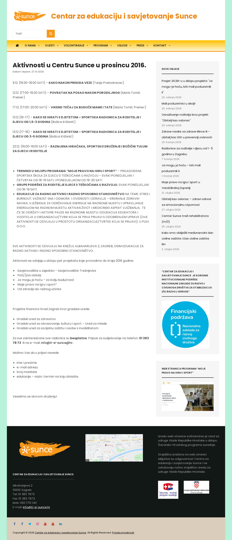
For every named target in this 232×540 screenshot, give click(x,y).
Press (143, 45)
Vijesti (52, 45)
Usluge (124, 45)
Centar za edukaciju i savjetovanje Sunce (124, 16)
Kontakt (162, 45)
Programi (102, 45)
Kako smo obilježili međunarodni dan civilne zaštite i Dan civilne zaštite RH (187, 238)
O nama (32, 45)
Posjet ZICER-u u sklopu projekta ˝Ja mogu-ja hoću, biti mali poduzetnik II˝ (187, 86)
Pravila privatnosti (123, 532)
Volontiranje (76, 45)
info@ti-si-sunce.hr (36, 507)
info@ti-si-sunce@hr (57, 343)
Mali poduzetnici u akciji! (178, 103)
